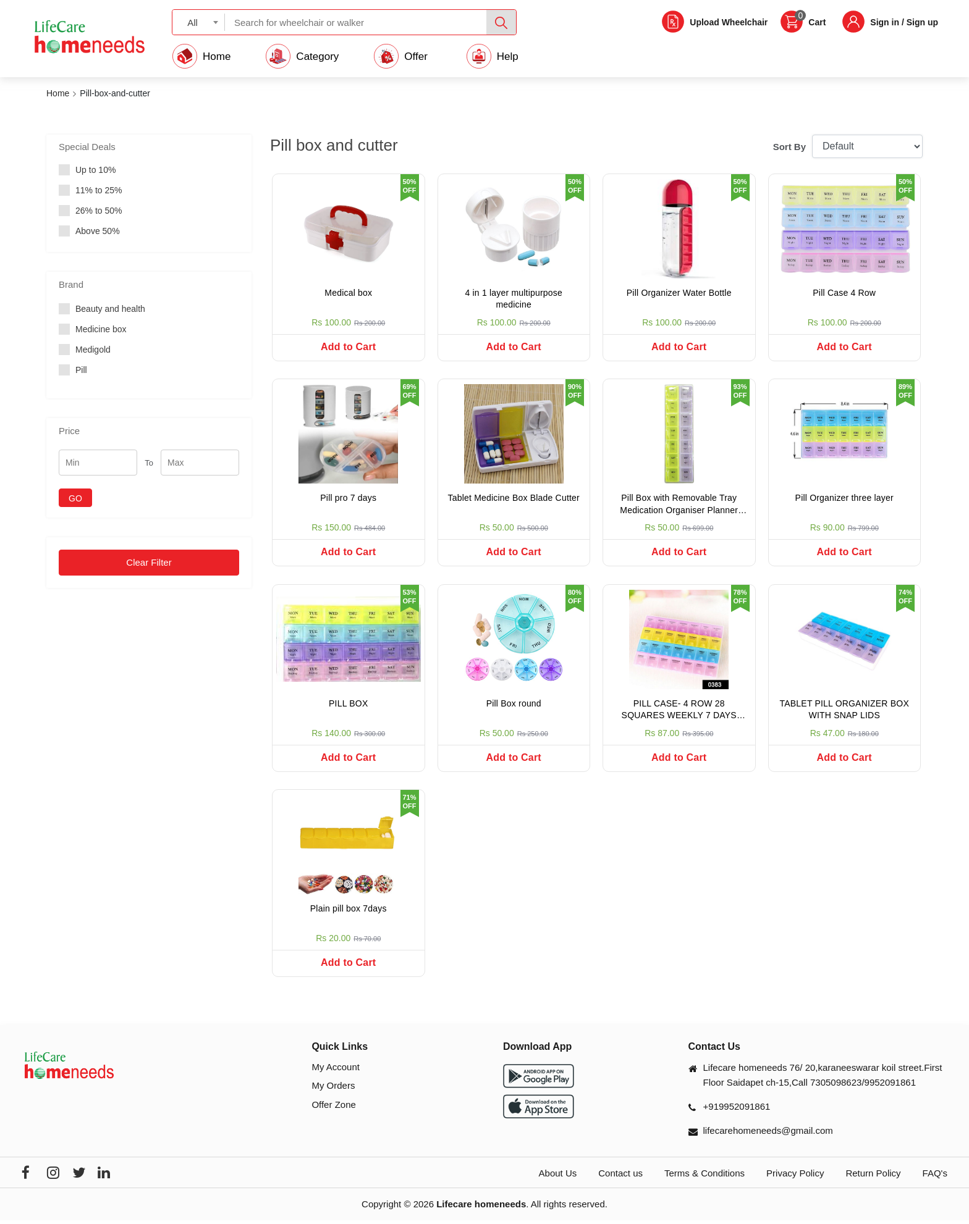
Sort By (789, 146)
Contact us (620, 1177)
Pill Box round (513, 705)
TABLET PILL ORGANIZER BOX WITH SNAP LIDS (844, 711)
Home (57, 93)
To (149, 462)
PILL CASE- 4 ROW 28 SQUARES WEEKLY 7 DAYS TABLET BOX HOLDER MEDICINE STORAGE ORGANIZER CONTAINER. (679, 713)
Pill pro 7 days (348, 499)
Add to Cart (348, 347)
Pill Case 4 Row (844, 293)
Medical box (348, 293)
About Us (558, 1177)
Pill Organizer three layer (844, 499)
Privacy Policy (795, 1177)
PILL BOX (348, 705)
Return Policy (872, 1177)
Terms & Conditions (704, 1177)
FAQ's (935, 1177)
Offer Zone (333, 1108)
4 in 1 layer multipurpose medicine (513, 299)
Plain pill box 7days (348, 911)
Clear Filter (148, 562)
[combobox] (198, 22)
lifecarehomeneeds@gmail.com (768, 1134)
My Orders (333, 1089)
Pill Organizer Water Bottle (679, 293)
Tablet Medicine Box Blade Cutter (514, 499)
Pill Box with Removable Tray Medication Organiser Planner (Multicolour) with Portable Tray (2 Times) (679, 506)
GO (75, 498)
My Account (335, 1070)
